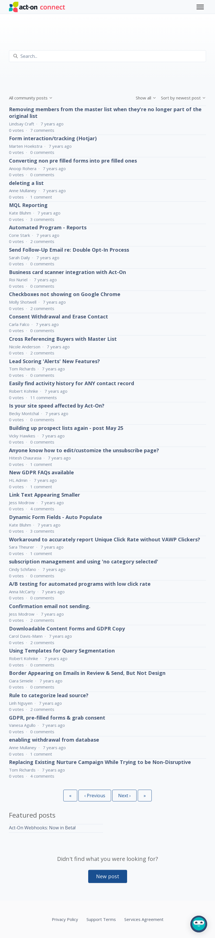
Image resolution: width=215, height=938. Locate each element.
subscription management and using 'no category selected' (83, 561)
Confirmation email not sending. (49, 606)
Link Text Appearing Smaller (44, 494)
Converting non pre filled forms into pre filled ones (73, 160)
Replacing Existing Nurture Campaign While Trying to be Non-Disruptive (100, 762)
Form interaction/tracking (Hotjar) (53, 138)
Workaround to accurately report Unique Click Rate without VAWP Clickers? (104, 539)
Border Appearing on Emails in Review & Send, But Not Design (87, 673)
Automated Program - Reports (48, 227)
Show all (146, 98)
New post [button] (107, 876)
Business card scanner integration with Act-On (67, 272)
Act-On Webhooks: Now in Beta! (42, 828)
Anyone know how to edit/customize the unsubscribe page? (84, 450)
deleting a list (26, 183)
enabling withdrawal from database (54, 739)
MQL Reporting (28, 205)
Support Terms (101, 919)
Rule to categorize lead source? (48, 695)
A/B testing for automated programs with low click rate (80, 583)
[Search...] (107, 56)
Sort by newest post (183, 98)
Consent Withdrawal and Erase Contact (58, 316)
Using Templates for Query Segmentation (62, 650)
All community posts (31, 98)
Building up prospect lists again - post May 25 (66, 428)
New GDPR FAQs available (41, 472)
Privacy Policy (65, 919)
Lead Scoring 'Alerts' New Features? (54, 361)
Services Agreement (143, 919)
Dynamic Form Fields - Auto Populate (55, 517)
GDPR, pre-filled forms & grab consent (57, 717)
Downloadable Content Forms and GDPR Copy (67, 628)
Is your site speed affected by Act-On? (56, 405)
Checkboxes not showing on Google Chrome (64, 294)
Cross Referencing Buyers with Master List (63, 338)
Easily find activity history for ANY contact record (71, 383)
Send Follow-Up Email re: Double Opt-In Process (69, 249)
